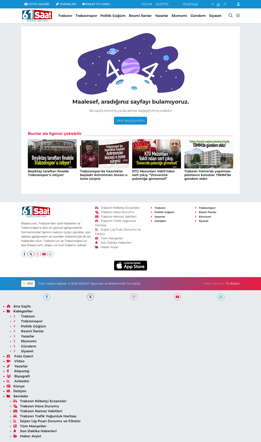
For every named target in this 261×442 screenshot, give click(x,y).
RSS (28, 283)
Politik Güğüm (112, 16)
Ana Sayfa (19, 306)
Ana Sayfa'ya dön (131, 120)
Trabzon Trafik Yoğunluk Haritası (44, 416)
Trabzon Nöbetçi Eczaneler (117, 208)
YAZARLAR (66, 4)
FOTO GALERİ (37, 4)
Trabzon (65, 16)
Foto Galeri (20, 356)
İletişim (16, 391)
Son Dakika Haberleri (113, 242)
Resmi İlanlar (140, 16)
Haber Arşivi (106, 247)
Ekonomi (179, 16)
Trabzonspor (86, 16)
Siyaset (215, 16)
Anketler (18, 381)
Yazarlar (161, 16)
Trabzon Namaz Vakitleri (115, 216)
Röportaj (18, 371)
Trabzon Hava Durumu (114, 212)
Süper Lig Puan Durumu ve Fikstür (47, 421)
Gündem (198, 16)
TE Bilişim (233, 283)
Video (16, 361)
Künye (16, 386)
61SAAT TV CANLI (96, 4)
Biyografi (18, 376)
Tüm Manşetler (109, 238)
